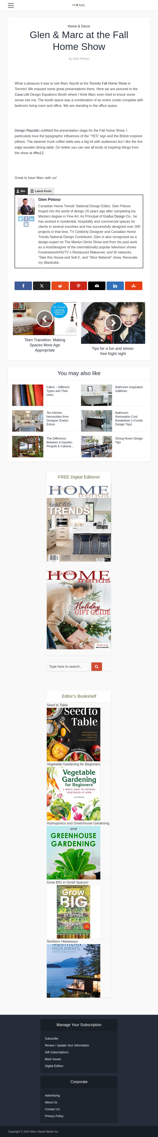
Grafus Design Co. (117, 216)
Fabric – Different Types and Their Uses (58, 390)
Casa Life (22, 94)
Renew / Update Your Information (67, 1045)
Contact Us (52, 1109)
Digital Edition (54, 1066)
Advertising (52, 1095)
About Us (51, 1102)
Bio (23, 191)
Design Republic (27, 130)
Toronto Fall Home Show (108, 83)
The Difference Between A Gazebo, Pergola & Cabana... (60, 442)
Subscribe (51, 1038)
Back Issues (53, 1059)
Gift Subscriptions (56, 1052)
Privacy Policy (54, 1116)
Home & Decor (79, 26)
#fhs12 (38, 153)
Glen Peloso (81, 58)
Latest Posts (43, 191)
